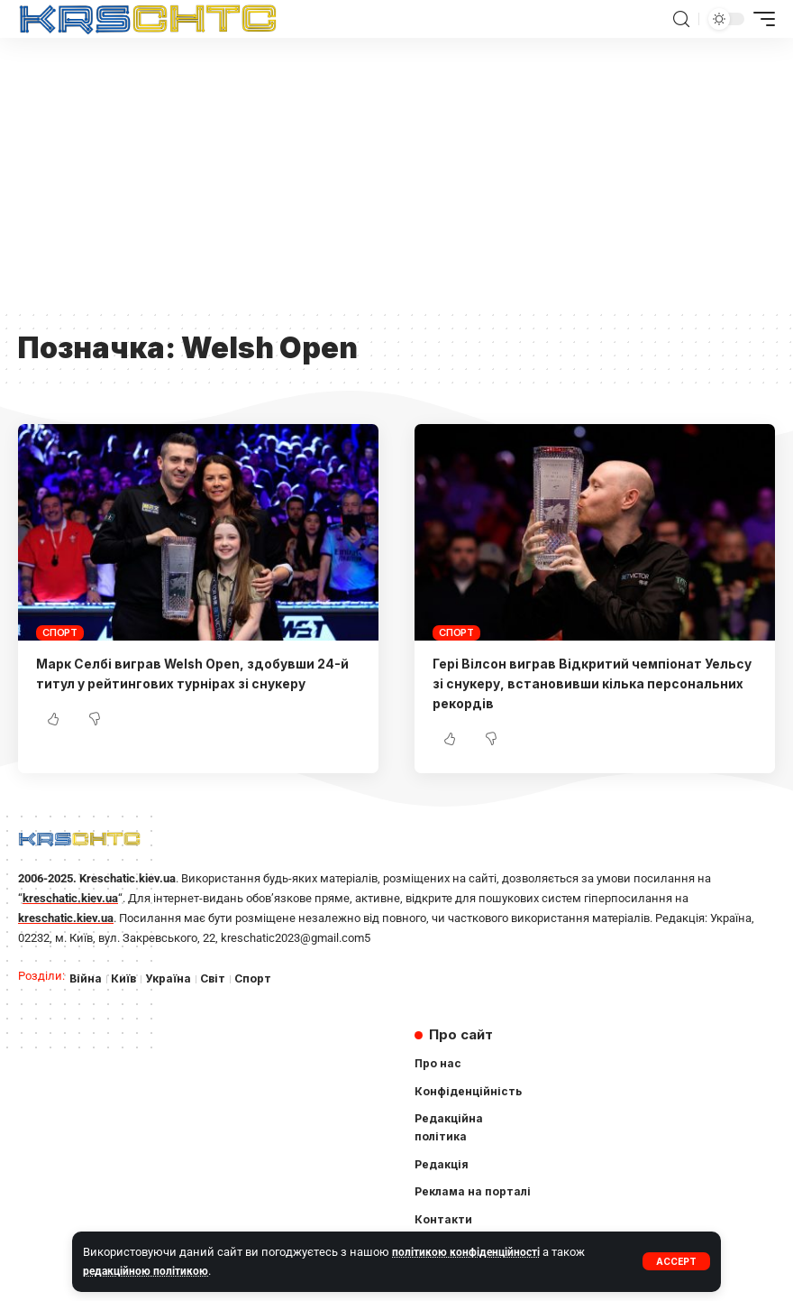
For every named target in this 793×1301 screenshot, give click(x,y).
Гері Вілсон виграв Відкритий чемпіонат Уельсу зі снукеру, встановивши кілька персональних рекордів (574, 683)
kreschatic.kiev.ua (70, 897)
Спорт (59, 632)
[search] (681, 19)
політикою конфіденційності (469, 1252)
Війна (86, 979)
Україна (171, 979)
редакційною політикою (148, 1271)
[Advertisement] (396, 173)
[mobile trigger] (759, 19)
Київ (125, 979)
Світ (217, 979)
